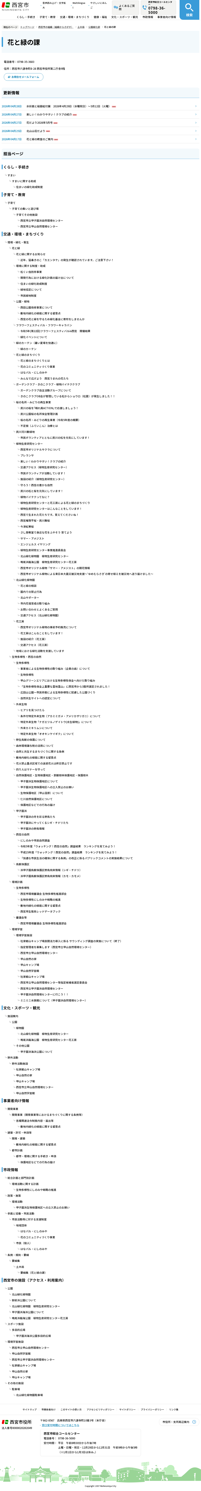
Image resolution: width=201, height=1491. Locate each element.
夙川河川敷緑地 (25, 432)
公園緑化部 (94, 27)
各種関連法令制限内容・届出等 (35, 1121)
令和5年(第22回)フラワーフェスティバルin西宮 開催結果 (55, 331)
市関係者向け (49, 1409)
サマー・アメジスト (32, 538)
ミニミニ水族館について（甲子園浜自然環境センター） (53, 1000)
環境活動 (17, 1202)
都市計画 (17, 1150)
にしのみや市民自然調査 (35, 840)
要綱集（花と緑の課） (33, 1273)
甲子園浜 (21, 811)
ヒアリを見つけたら (32, 710)
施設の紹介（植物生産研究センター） (43, 479)
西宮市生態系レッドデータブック (40, 911)
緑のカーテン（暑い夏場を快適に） (37, 343)
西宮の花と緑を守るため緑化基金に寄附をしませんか (52, 319)
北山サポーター (29, 598)
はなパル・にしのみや (33, 372)
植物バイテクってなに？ (35, 497)
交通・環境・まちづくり (74, 17)
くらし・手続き (26, 17)
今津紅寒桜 (27, 526)
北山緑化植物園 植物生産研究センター (44, 556)
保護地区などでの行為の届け (37, 805)
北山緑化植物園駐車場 (29, 1395)
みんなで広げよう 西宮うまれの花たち (44, 378)
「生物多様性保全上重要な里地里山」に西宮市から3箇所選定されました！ (65, 686)
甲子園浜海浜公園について (36, 1052)
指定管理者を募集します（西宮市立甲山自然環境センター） (56, 947)
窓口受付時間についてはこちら (60, 1425)
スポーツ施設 (16, 1324)
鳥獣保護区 (22, 864)
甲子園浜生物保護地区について (39, 781)
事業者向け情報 (166, 17)
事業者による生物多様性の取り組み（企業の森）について (55, 669)
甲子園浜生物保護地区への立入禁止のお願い (47, 787)
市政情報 (147, 17)
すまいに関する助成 (24, 181)
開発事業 (13, 1109)
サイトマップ (30, 1409)
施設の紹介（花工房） (33, 639)
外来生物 (21, 704)
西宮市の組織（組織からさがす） (55, 27)
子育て (12, 203)
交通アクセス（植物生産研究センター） (44, 467)
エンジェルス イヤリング (35, 544)
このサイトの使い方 (71, 1409)
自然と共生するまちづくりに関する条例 (40, 751)
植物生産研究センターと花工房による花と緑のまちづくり (55, 503)
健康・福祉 (100, 17)
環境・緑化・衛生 (18, 242)
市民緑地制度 (28, 295)
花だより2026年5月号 (39, 123)
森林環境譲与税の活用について (35, 746)
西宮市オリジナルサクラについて (40, 449)
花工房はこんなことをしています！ (41, 633)
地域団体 (21, 1225)
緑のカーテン (28, 349)
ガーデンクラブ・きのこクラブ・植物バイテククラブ (48, 384)
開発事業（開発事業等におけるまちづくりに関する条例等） (48, 1115)
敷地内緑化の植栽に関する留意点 (40, 313)
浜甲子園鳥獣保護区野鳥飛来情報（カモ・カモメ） (51, 876)
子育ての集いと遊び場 (25, 209)
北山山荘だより (35, 131)
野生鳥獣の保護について (31, 740)
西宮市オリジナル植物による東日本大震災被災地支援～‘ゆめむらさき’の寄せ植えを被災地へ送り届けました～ (86, 574)
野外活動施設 (20, 1063)
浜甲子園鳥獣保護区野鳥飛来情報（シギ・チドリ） (51, 870)
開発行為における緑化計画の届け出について (47, 278)
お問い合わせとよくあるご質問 (39, 609)
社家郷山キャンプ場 (32, 977)
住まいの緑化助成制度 (29, 187)
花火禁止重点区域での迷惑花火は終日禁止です (44, 763)
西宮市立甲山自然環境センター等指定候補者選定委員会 (53, 982)
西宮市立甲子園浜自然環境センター (41, 220)
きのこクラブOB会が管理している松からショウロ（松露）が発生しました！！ (67, 396)
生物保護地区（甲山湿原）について (41, 793)
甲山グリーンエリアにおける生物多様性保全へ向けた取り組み (57, 680)
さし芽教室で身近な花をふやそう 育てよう (46, 532)
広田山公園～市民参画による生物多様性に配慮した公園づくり (57, 692)
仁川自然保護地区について (36, 799)
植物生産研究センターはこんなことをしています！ (51, 509)
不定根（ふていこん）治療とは (39, 426)
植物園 (20, 1028)
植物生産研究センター (29, 444)
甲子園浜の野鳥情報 (32, 828)
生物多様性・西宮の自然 (26, 657)
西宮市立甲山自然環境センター (39, 226)
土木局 (81, 27)
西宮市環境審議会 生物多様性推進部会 (43, 894)
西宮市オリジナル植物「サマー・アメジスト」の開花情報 (55, 568)
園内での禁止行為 (31, 592)
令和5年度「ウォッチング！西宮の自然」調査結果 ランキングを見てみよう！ (68, 846)
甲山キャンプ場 (29, 965)
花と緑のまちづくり (28, 355)
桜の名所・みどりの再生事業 (33, 402)
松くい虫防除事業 (31, 272)
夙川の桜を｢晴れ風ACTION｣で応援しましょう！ (49, 408)
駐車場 (16, 1389)
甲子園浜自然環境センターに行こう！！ (44, 994)
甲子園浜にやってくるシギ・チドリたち (44, 823)
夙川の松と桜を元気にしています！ (41, 491)
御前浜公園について (24, 1300)
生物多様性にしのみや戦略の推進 (40, 900)
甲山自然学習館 (29, 971)
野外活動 (13, 1057)
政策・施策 (14, 1196)
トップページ (27, 27)
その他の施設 (16, 1383)
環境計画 (17, 882)
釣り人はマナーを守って (30, 769)
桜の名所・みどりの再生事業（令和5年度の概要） (50, 420)
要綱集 (16, 1261)
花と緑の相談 (28, 586)
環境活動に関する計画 (25, 1184)
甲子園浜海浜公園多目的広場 (33, 1336)
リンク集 (173, 1409)
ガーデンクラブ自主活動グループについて (45, 390)
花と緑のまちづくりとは (35, 361)
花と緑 (16, 248)
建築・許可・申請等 (20, 1133)
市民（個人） (24, 1243)
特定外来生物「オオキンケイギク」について (47, 734)
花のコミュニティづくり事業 (37, 367)
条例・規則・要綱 (18, 1255)
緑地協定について (31, 289)
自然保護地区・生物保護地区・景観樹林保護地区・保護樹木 (52, 775)
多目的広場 (18, 1330)
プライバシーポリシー (152, 1409)
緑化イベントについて (33, 337)
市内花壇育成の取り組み (35, 603)
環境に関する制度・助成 (31, 266)
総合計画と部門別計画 (21, 1178)
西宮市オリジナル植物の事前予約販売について (48, 627)
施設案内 (13, 1016)
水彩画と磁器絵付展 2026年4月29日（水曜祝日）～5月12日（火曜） (68, 106)
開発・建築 (18, 1138)
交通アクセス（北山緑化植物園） (40, 615)
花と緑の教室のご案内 (39, 139)
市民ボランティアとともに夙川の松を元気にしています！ (55, 438)
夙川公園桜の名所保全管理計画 (39, 414)
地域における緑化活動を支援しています (40, 651)
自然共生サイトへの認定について (40, 698)
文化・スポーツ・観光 (124, 17)
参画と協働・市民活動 (21, 1213)
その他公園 (22, 1046)
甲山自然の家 (28, 959)
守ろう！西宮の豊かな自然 (36, 485)
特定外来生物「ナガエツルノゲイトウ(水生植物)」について (56, 722)
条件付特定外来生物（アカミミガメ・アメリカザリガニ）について (60, 716)
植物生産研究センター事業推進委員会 (43, 550)
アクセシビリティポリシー (100, 1409)
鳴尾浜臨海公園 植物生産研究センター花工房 (48, 562)
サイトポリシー (127, 1409)
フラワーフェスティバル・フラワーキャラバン (44, 325)
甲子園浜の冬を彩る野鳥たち (37, 817)
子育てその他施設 (26, 215)
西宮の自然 (22, 834)
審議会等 (21, 917)
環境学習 (17, 929)
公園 (14, 1022)
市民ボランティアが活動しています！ (43, 473)
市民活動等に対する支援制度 (29, 1219)
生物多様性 (22, 663)
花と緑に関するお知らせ (31, 254)
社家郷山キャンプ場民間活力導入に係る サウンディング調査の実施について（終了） (71, 941)
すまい (12, 175)
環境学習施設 (24, 935)
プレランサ (27, 455)
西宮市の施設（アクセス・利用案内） (34, 1280)
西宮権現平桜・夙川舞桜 (35, 520)
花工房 (20, 621)
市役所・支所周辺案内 (176, 1422)
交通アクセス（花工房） (35, 645)
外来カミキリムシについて (36, 728)
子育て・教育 (47, 17)
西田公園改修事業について (36, 307)
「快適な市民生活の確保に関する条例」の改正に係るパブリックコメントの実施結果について (76, 858)
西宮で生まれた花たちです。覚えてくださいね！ (49, 515)
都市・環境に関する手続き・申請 (36, 1156)
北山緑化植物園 (25, 580)
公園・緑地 (22, 301)
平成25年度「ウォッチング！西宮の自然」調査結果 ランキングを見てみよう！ (68, 852)
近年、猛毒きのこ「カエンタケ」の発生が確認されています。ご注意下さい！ (67, 260)
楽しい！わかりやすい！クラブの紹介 (49, 114)
